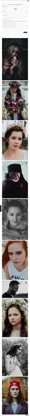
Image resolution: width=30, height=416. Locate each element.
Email (9, 20)
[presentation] (7, 29)
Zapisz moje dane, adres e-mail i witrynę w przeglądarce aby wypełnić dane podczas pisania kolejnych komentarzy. (14, 21)
